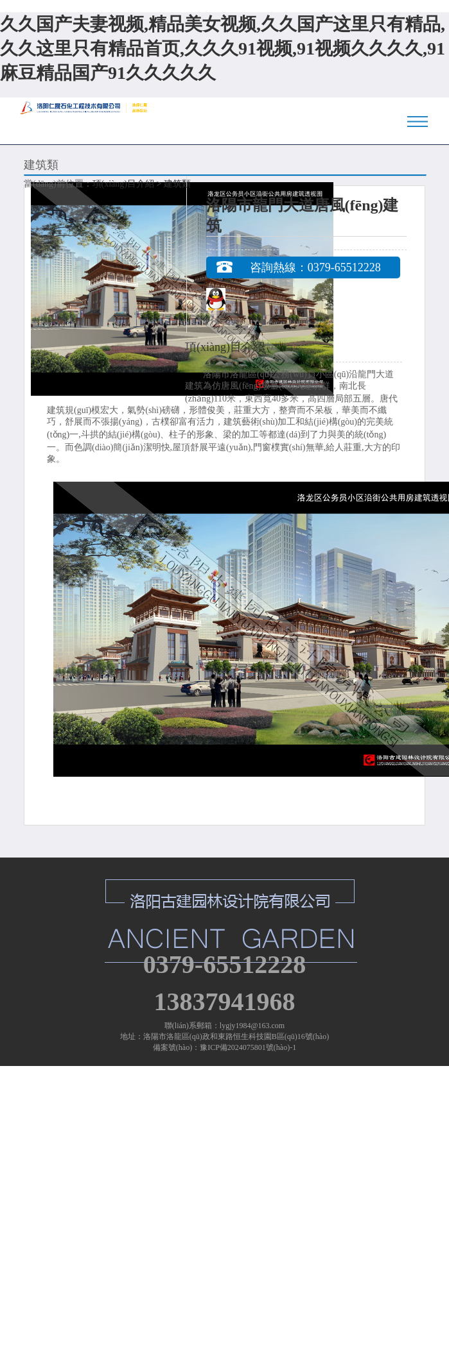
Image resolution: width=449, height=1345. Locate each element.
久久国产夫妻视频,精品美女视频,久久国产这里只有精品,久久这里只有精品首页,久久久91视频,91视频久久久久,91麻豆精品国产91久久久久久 (222, 48)
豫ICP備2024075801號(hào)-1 (248, 1047)
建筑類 (177, 184)
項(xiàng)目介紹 (123, 184)
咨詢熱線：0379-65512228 (315, 267)
